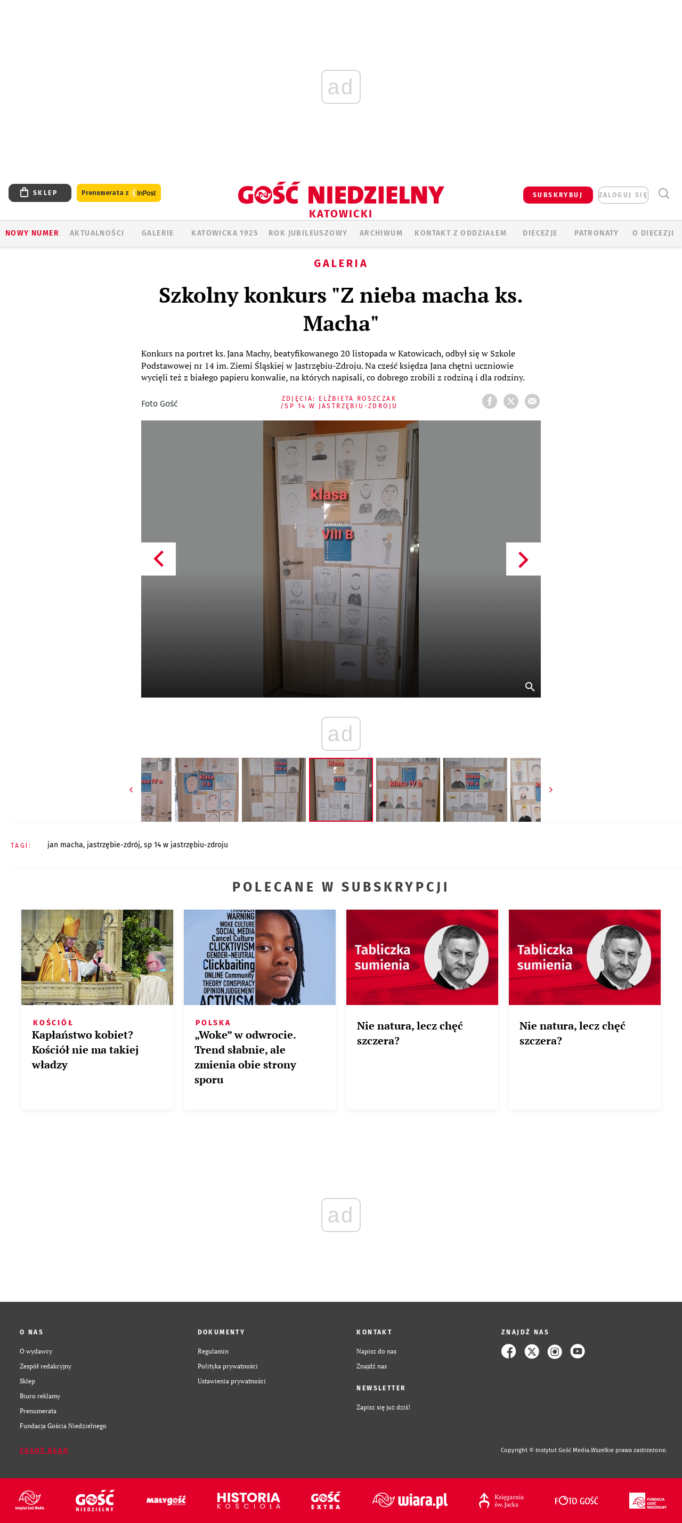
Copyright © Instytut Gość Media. (546, 1450)
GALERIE (158, 233)
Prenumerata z (119, 193)
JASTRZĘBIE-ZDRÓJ (113, 844)
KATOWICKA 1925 (224, 233)
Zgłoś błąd (44, 1450)
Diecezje (540, 233)
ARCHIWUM (381, 233)
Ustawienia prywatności (232, 1381)
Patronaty (596, 233)
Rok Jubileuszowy (308, 233)
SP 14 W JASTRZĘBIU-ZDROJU (186, 844)
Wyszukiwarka (663, 194)
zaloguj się (623, 195)
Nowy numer (32, 233)
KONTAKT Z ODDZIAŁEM (461, 233)
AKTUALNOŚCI (97, 233)
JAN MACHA (65, 844)
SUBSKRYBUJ (558, 195)
